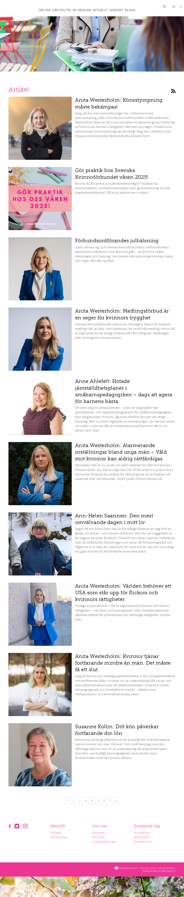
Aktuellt (58, 825)
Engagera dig (148, 825)
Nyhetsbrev (143, 837)
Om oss (100, 825)
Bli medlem (143, 832)
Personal (99, 837)
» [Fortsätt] (116, 801)
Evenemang (59, 837)
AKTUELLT (100, 10)
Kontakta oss (144, 841)
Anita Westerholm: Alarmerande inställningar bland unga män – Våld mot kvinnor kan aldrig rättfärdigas (121, 452)
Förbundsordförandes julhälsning (117, 241)
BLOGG (130, 10)
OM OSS (45, 10)
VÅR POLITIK (61, 10)
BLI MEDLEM (82, 10)
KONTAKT (116, 10)
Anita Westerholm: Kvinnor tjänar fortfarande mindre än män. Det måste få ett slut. (123, 662)
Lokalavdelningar (105, 841)
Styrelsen (99, 832)
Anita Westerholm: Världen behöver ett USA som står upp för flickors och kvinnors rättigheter (123, 592)
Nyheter (56, 832)
